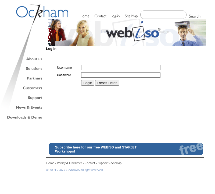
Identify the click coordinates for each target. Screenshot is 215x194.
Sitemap (116, 163)
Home (50, 163)
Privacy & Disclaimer (69, 163)
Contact (90, 163)
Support (103, 163)
